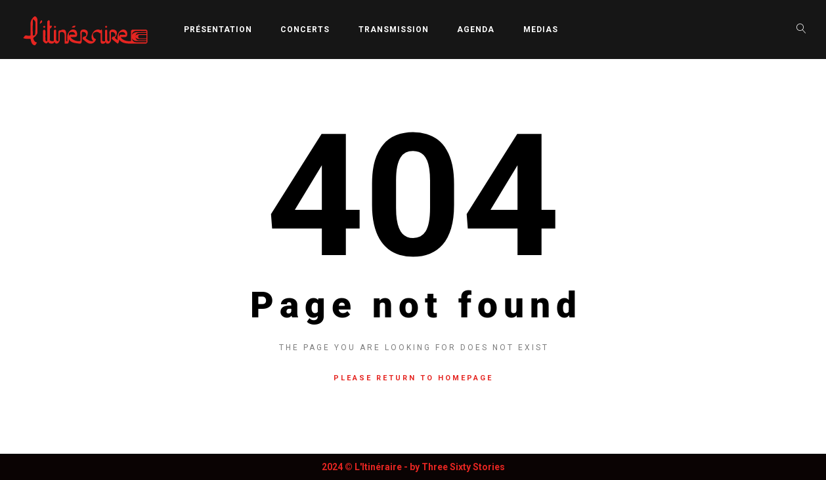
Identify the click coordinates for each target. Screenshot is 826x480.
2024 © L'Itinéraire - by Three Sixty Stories (413, 467)
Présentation (218, 29)
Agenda (475, 29)
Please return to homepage (413, 378)
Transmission (394, 29)
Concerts (305, 29)
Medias (540, 29)
